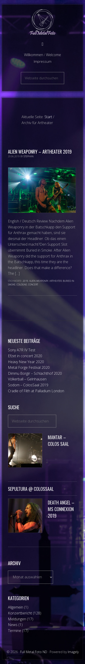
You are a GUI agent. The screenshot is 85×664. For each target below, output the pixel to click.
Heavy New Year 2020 (26, 361)
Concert (33, 284)
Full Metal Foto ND (43, 22)
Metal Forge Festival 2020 (29, 367)
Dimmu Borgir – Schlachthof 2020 (35, 373)
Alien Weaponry (38, 280)
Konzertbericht (20, 613)
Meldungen (17, 619)
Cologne (22, 284)
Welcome (53, 54)
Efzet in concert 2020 (25, 355)
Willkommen (33, 54)
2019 (25, 280)
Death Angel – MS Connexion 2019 (61, 509)
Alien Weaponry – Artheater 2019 (40, 151)
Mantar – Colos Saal (58, 440)
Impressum (42, 61)
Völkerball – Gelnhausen (27, 379)
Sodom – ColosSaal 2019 (28, 384)
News (12, 624)
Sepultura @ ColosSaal (31, 488)
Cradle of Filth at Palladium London (36, 390)
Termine (14, 630)
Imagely (73, 652)
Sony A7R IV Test (21, 349)
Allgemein (15, 607)
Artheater (55, 280)
